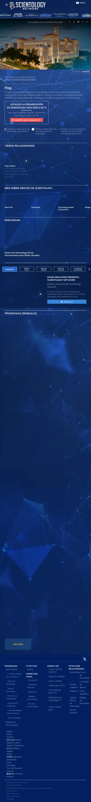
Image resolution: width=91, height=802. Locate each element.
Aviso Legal (10, 799)
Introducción (32, 680)
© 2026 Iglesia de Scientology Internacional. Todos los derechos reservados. (29, 788)
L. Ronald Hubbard (73, 684)
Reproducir (67, 301)
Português (11, 765)
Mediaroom (32, 692)
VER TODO (18, 644)
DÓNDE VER (53, 666)
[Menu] (6, 4)
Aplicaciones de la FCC (14, 785)
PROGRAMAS (11, 666)
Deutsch (10, 737)
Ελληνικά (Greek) (14, 740)
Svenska (10, 771)
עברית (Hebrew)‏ (13, 748)
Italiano (10, 754)
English (9, 731)
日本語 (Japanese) (14, 757)
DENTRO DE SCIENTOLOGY (20, 77)
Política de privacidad (13, 796)
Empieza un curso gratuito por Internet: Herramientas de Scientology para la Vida (73, 131)
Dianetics (74, 691)
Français (10, 776)
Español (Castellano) (15, 745)
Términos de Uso (12, 791)
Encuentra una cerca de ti (26, 119)
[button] (89, 269)
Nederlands (11, 759)
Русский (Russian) (14, 768)
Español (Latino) (13, 742)
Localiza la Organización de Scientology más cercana (18, 130)
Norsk (9, 762)
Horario (30, 669)
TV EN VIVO (31, 666)
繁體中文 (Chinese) (15, 774)
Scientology (75, 672)
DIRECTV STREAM (56, 676)
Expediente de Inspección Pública (17, 782)
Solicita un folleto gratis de (46, 131)
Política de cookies (12, 793)
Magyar (10, 751)
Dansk (9, 734)
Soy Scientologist (14, 718)
